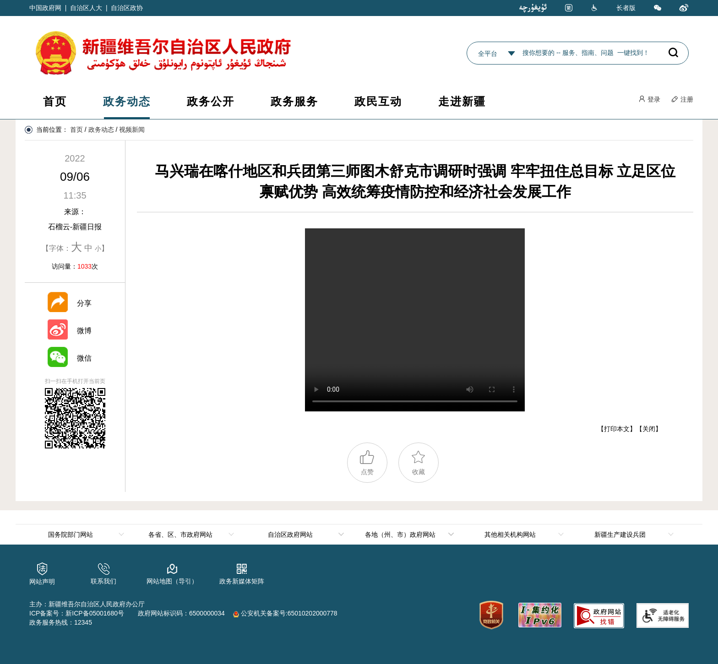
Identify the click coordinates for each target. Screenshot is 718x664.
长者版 (626, 7)
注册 (682, 99)
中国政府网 (45, 7)
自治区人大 (86, 7)
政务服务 (294, 101)
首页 (55, 101)
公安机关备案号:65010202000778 (285, 613)
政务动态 (127, 101)
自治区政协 (127, 7)
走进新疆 (462, 101)
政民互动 (378, 101)
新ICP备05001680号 (94, 613)
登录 (649, 99)
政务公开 (210, 101)
